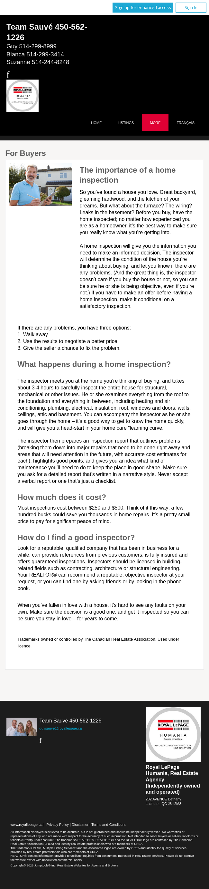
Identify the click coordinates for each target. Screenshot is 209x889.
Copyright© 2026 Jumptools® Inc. (34, 865)
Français (186, 123)
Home (96, 123)
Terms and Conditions (108, 825)
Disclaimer (80, 825)
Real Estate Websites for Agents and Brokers (87, 865)
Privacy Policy (57, 825)
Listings (126, 123)
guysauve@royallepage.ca (60, 728)
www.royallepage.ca (27, 825)
